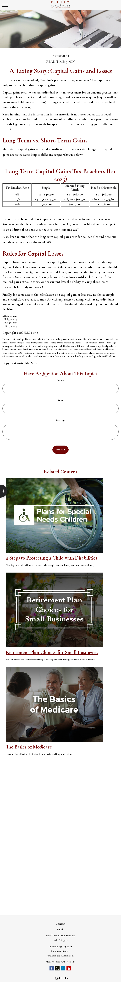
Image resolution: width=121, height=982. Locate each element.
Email (61, 400)
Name (60, 380)
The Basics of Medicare (29, 747)
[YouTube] (68, 968)
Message (60, 420)
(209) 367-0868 (64, 946)
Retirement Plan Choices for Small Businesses (52, 652)
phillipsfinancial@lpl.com (61, 955)
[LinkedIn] (63, 968)
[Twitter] (57, 968)
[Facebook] (52, 968)
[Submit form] (60, 450)
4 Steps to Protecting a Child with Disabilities (51, 558)
